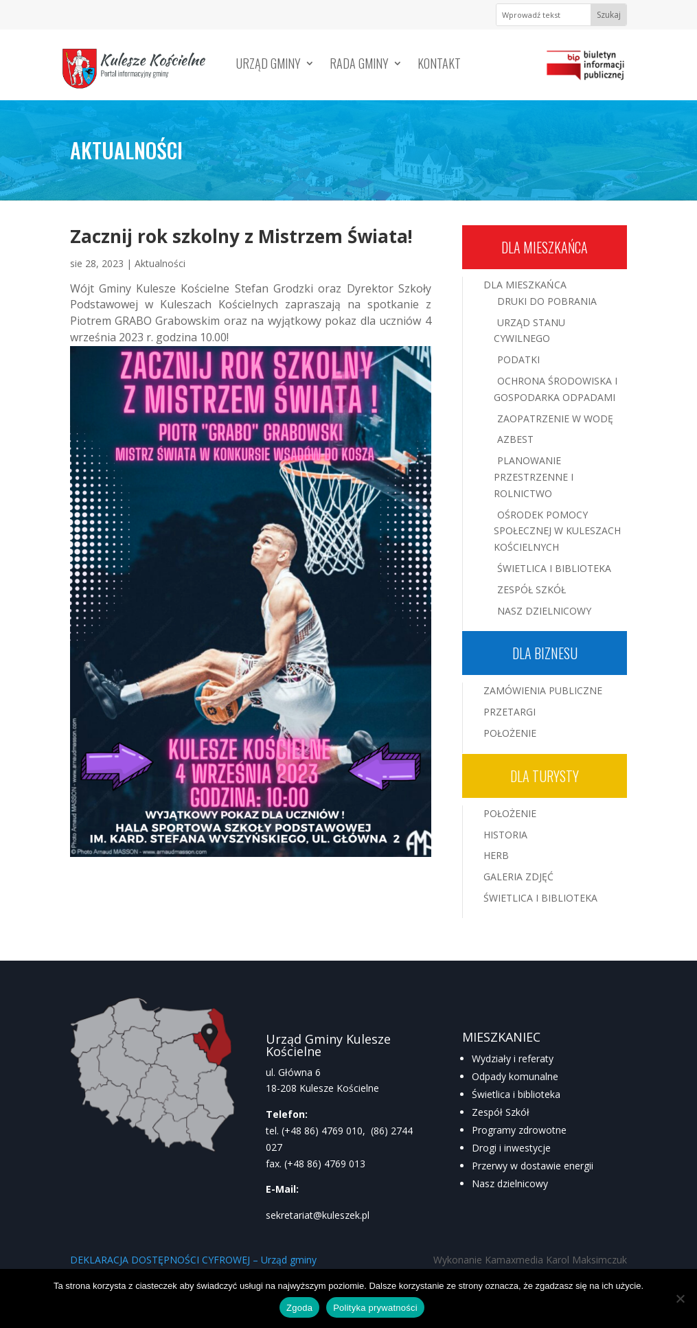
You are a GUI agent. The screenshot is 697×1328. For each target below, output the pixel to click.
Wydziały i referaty (512, 1058)
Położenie (509, 733)
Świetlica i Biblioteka (554, 568)
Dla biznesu (545, 653)
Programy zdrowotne (519, 1129)
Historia (505, 834)
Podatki (518, 359)
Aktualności (160, 263)
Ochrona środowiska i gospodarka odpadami (555, 389)
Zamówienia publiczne (542, 690)
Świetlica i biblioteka (516, 1094)
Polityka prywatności (375, 1308)
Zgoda (299, 1308)
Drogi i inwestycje (511, 1147)
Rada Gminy (359, 65)
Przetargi (509, 711)
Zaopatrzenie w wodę (555, 418)
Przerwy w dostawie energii (532, 1165)
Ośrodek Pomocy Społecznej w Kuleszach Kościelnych (557, 531)
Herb (496, 855)
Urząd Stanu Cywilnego (529, 330)
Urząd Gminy (268, 65)
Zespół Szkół (531, 589)
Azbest (515, 439)
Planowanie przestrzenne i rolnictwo (533, 477)
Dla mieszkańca (544, 247)
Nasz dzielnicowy (510, 1183)
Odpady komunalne (515, 1076)
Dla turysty (544, 776)
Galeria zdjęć (518, 876)
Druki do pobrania (547, 301)
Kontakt (439, 65)
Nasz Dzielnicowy (544, 610)
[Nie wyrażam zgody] (680, 1298)
